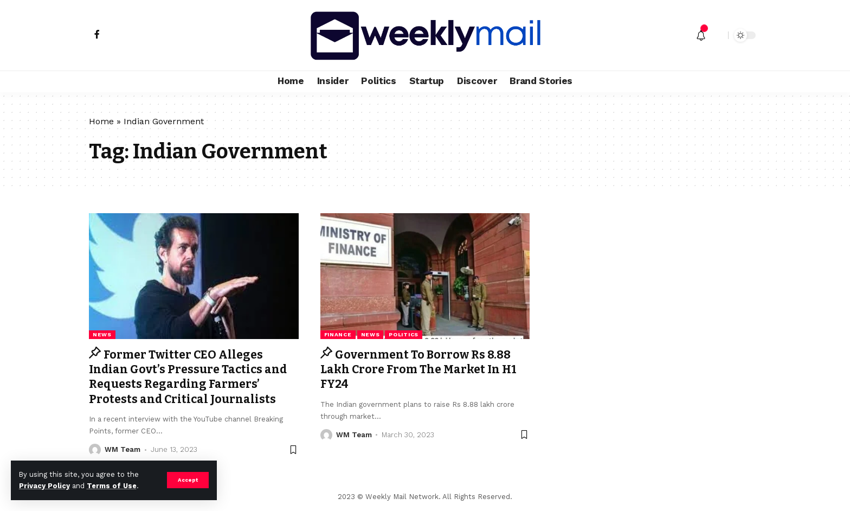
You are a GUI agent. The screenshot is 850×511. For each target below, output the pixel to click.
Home (101, 121)
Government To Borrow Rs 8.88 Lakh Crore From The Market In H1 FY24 (418, 370)
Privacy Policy (44, 486)
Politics (403, 334)
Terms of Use (112, 486)
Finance (338, 334)
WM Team (122, 449)
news (102, 334)
